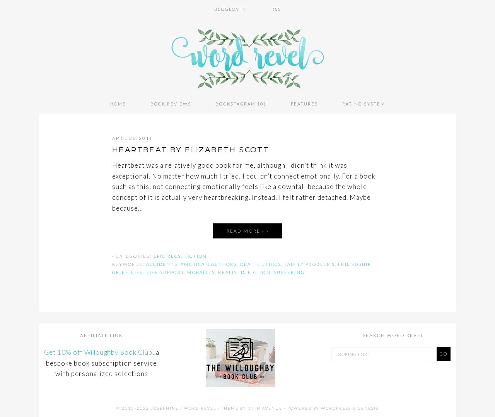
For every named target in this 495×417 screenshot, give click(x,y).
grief (120, 271)
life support (165, 271)
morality (201, 271)
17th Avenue (265, 407)
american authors (209, 263)
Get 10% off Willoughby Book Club (98, 351)
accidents (162, 263)
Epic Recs (167, 255)
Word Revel (247, 55)
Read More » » (248, 230)
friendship (354, 263)
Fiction (195, 255)
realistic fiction (244, 271)
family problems (310, 263)
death (249, 263)
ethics (271, 263)
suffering (289, 271)
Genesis (368, 407)
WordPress (336, 407)
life (137, 271)
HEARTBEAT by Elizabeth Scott (194, 148)
